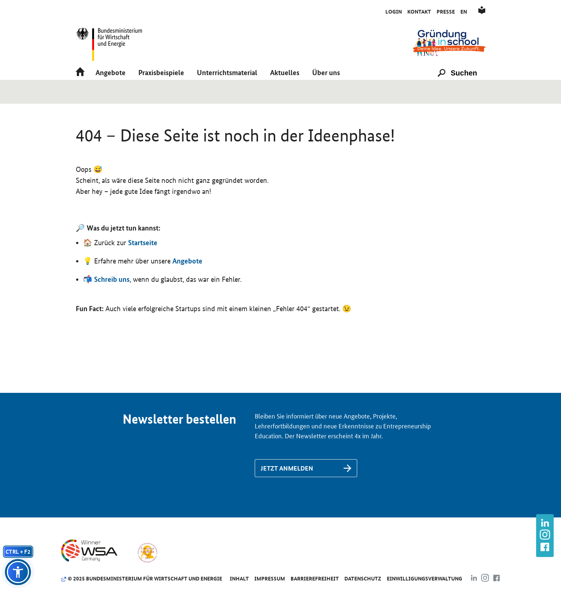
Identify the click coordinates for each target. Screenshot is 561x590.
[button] (110, 88)
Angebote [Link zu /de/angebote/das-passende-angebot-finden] (187, 285)
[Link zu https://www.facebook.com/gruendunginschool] (545, 548)
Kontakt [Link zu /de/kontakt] (419, 11)
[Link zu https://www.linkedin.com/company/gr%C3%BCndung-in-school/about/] (545, 524)
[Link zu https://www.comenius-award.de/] (147, 576)
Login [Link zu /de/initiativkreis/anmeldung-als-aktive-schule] (393, 11)
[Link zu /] (449, 42)
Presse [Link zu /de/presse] (446, 11)
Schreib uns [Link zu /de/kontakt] (112, 303)
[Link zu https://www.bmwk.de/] (112, 42)
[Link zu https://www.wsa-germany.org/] (95, 576)
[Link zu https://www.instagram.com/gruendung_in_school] (545, 536)
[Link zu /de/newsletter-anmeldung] (306, 492)
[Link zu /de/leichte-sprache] (482, 11)
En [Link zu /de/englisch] (463, 11)
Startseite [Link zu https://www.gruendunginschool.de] (142, 266)
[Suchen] (467, 88)
